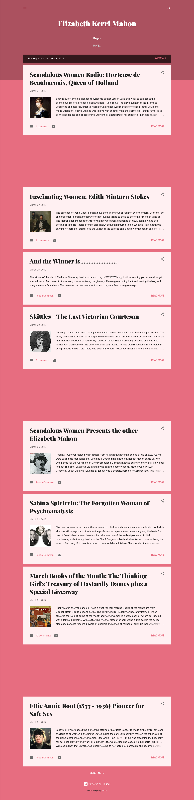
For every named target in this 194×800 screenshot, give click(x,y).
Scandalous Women (150, 45)
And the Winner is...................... (73, 262)
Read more (157, 126)
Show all (160, 59)
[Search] (169, 9)
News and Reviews (120, 45)
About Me (85, 45)
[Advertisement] (97, 162)
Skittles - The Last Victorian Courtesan (84, 317)
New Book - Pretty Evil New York (52, 45)
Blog (100, 45)
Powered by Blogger (97, 784)
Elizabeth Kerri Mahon (97, 23)
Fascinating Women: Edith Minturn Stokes (89, 197)
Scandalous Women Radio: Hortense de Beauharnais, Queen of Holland (85, 79)
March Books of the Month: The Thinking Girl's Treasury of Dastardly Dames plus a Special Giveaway (88, 584)
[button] (162, 73)
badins (104, 791)
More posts (97, 773)
